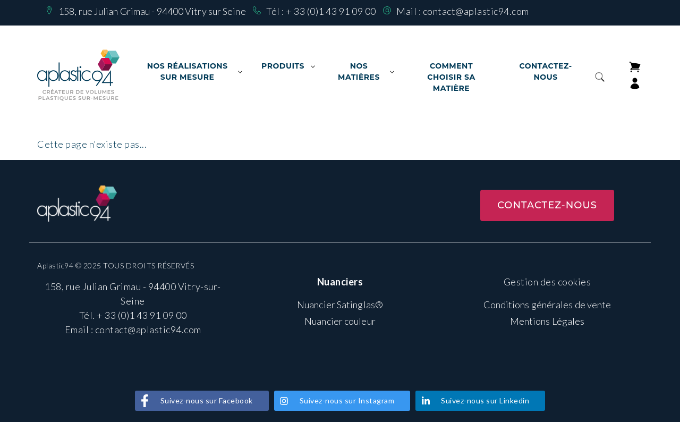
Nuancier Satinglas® (340, 304)
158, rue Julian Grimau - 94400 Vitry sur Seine (152, 11)
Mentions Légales (547, 321)
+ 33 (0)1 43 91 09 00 (331, 11)
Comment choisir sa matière (451, 77)
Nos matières (359, 71)
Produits (282, 66)
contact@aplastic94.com (476, 11)
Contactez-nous (545, 71)
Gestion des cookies (547, 282)
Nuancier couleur (340, 321)
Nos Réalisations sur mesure (187, 71)
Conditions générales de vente (547, 304)
